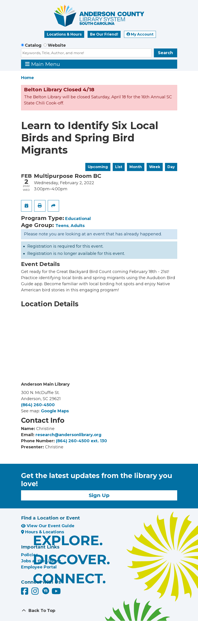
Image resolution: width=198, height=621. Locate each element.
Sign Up (99, 495)
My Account (140, 34)
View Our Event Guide (47, 525)
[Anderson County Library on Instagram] (35, 592)
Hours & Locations (42, 531)
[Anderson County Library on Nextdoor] (45, 590)
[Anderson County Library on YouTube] (56, 592)
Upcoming (98, 167)
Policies (29, 554)
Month (135, 167)
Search (165, 52)
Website (57, 45)
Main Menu (42, 64)
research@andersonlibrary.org (68, 434)
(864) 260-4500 (38, 404)
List (118, 167)
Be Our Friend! (104, 34)
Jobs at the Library (41, 560)
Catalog (33, 45)
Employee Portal (39, 567)
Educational (78, 218)
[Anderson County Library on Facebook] (25, 592)
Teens (62, 225)
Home (27, 77)
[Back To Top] (99, 610)
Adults (78, 225)
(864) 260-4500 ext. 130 (81, 440)
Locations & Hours (64, 34)
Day (171, 167)
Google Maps (55, 410)
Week (154, 167)
